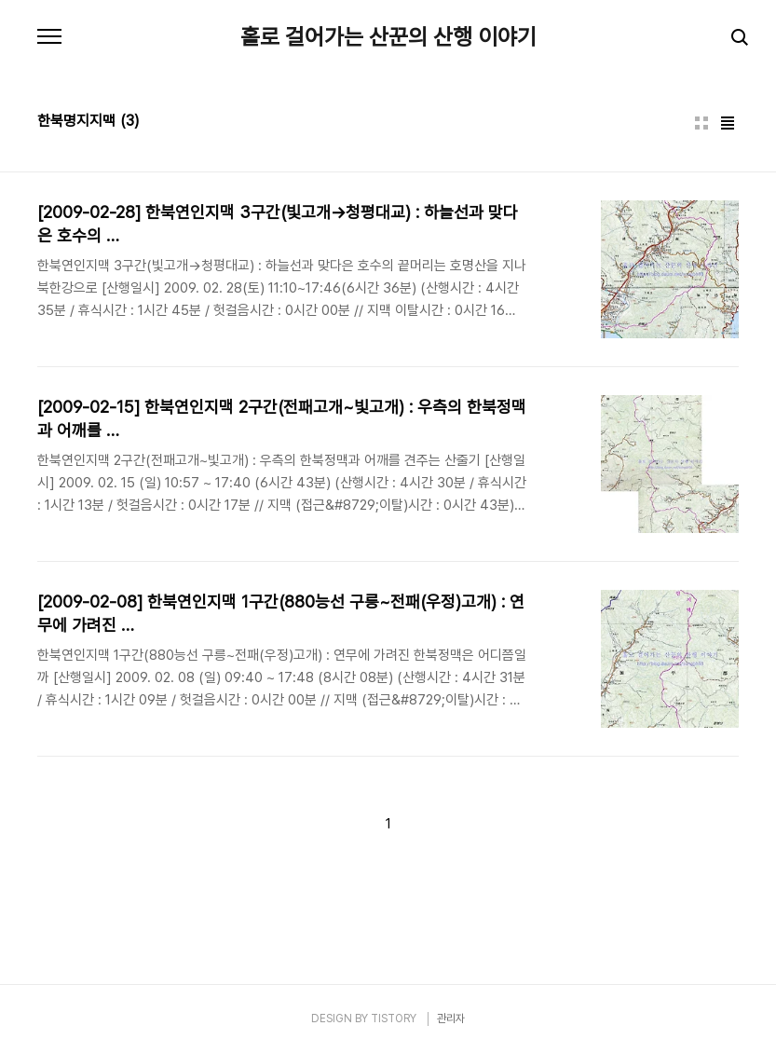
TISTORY (393, 1018)
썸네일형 (701, 123)
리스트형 (727, 123)
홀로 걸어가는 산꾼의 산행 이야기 (388, 37)
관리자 (451, 1018)
